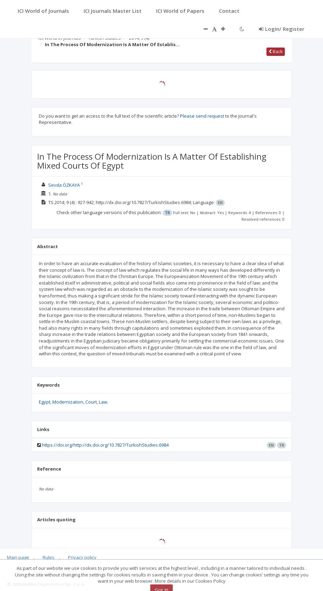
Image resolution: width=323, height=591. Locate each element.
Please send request (202, 116)
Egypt (44, 402)
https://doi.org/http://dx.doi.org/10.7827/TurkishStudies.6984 (105, 445)
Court (91, 402)
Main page (18, 557)
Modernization (67, 402)
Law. (103, 402)
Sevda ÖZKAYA (64, 185)
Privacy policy (82, 557)
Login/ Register (281, 28)
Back (276, 51)
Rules (48, 557)
